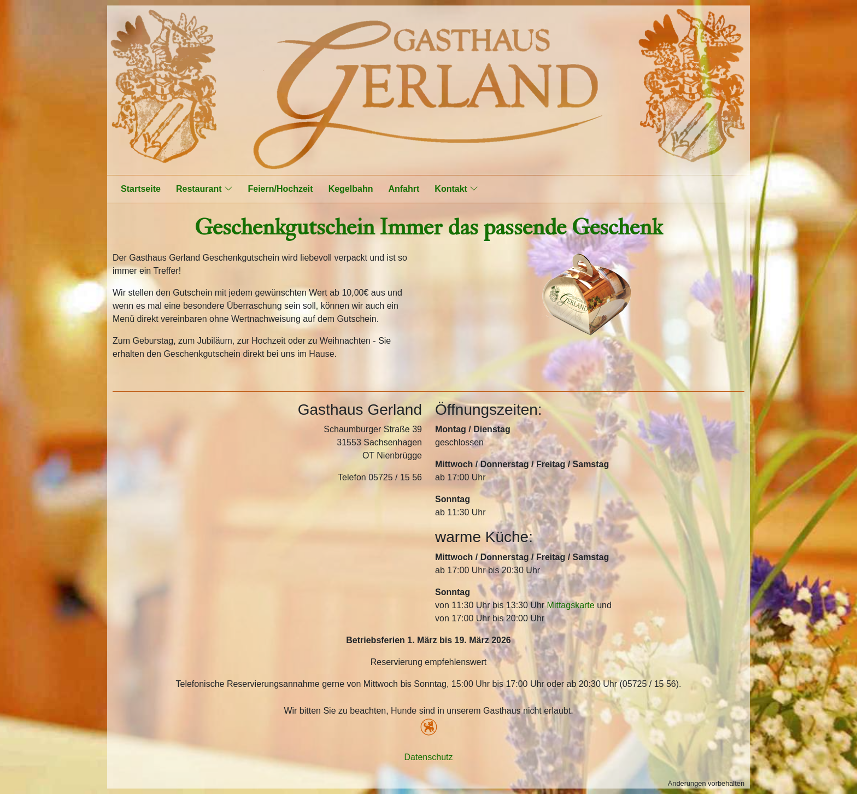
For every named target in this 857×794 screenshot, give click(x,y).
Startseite (141, 188)
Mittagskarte (571, 605)
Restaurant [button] (204, 189)
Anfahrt (403, 188)
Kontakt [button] (456, 189)
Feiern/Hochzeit (280, 188)
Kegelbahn (350, 188)
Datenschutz (428, 757)
